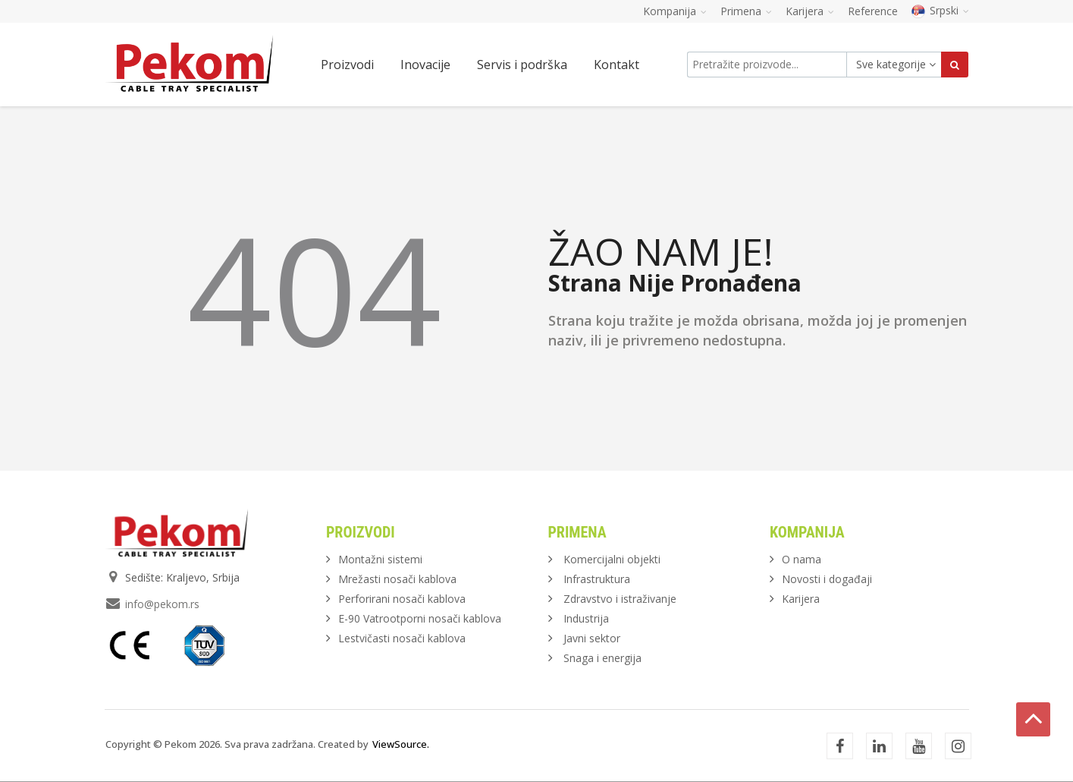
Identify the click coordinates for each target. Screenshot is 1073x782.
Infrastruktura (596, 579)
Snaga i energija (602, 658)
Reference (873, 11)
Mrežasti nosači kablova (397, 579)
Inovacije (425, 64)
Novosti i (827, 579)
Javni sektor (591, 638)
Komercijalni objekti (611, 559)
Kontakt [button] (616, 64)
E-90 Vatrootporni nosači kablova (419, 618)
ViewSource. (400, 744)
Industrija (586, 618)
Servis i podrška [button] (522, 64)
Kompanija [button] (675, 11)
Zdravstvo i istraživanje (619, 598)
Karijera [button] (810, 11)
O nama (801, 559)
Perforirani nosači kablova (402, 598)
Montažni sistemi (380, 559)
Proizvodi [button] (347, 64)
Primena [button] (746, 11)
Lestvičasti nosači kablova (402, 638)
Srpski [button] (940, 10)
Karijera (801, 598)
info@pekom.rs (162, 604)
